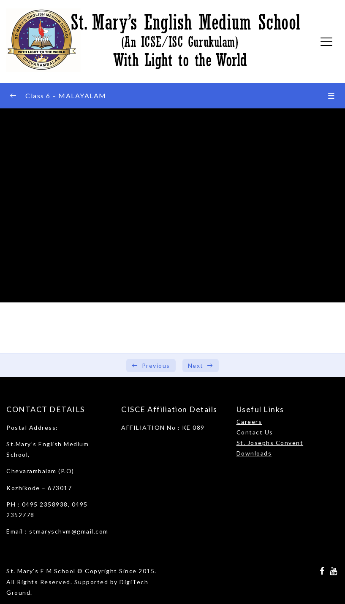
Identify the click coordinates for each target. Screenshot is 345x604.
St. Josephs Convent (270, 442)
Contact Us (254, 432)
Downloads (254, 453)
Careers (249, 421)
